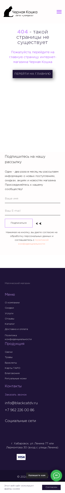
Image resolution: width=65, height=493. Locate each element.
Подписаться (19, 223)
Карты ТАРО (12, 368)
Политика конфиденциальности (18, 337)
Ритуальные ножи (16, 379)
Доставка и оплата (16, 329)
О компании (12, 303)
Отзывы (9, 319)
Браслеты (11, 363)
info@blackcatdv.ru (21, 403)
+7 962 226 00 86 (19, 410)
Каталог (10, 324)
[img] (8, 428)
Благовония (12, 373)
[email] (32, 211)
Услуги (9, 313)
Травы (8, 357)
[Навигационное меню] (59, 12)
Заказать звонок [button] (16, 395)
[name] (32, 198)
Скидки (9, 308)
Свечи (8, 352)
